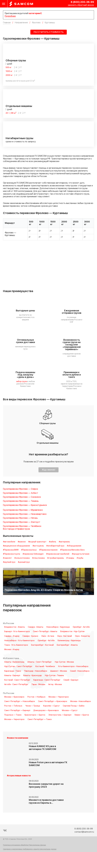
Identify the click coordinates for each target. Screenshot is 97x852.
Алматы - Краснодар (32, 675)
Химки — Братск (81, 715)
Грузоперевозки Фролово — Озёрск (20, 489)
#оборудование (74, 546)
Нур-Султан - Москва (64, 662)
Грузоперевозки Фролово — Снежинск (22, 497)
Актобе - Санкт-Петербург (16, 684)
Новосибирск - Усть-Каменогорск (19, 640)
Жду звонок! (48, 470)
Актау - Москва (55, 684)
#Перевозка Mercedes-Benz (72, 550)
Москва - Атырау (11, 649)
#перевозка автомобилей (57, 554)
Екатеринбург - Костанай (42, 645)
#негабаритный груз (55, 546)
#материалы (64, 542)
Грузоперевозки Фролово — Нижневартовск (25, 514)
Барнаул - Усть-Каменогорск (17, 631)
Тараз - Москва (38, 684)
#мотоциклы (38, 546)
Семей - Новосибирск (80, 671)
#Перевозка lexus (29, 550)
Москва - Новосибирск (80, 701)
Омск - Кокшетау (82, 636)
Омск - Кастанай (64, 636)
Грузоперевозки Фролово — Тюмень (21, 501)
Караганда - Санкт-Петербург (46, 680)
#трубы (80, 558)
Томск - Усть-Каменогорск (16, 645)
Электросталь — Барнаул (59, 715)
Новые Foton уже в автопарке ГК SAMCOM (48, 764)
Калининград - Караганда (69, 640)
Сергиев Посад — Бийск (73, 706)
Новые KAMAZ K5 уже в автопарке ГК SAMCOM (42, 748)
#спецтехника (38, 558)
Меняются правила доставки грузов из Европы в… (46, 801)
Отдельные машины (19, 106)
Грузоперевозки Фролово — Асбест (20, 493)
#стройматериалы (55, 558)
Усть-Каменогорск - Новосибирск (73, 666)
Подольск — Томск (12, 715)
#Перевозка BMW (11, 550)
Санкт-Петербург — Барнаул (17, 710)
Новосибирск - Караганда (58, 627)
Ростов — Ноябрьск (36, 697)
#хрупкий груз (9, 562)
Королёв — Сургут (51, 706)
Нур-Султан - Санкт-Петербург (18, 666)
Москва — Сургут (69, 710)
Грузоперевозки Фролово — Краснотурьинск (25, 505)
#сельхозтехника (22, 558)
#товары (70, 558)
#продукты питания (80, 554)
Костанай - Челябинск (45, 666)
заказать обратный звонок (81, 5)
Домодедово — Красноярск (46, 710)
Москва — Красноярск (14, 697)
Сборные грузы (16, 61)
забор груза (21, 381)
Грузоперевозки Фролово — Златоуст (21, 522)
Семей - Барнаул (70, 680)
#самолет (7, 558)
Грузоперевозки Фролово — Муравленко (23, 510)
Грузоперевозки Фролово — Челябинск (22, 526)
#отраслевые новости (19, 775)
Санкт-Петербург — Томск (40, 719)
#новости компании (17, 738)
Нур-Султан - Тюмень (54, 675)
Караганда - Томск (12, 671)
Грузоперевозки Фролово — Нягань (20, 518)
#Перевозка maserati (48, 550)
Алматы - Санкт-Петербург (39, 662)
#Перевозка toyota (11, 554)
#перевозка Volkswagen (33, 554)
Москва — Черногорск (59, 697)
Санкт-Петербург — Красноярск (52, 701)
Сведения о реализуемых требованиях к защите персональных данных (29, 849)
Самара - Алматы (35, 627)
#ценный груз (24, 562)
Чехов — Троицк (32, 706)
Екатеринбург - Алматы (67, 645)
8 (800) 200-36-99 (82, 2)
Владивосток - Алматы (14, 627)
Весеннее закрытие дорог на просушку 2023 (46, 785)
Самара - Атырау (11, 636)
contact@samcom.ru (84, 831)
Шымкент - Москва (58, 671)
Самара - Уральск (30, 636)
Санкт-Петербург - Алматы (45, 631)
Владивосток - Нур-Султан (72, 631)
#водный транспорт (37, 542)
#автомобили (9, 542)
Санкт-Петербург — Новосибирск (19, 701)
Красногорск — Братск (35, 715)
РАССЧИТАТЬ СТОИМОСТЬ (48, 32)
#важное (22, 542)
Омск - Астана (47, 636)
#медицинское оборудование (16, 546)
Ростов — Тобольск (13, 706)
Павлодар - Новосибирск (35, 671)
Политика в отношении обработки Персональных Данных (24, 845)
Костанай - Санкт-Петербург (17, 680)
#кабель (52, 542)
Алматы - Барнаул (12, 675)
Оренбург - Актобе (81, 627)
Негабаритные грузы (19, 138)
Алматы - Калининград (14, 662)
